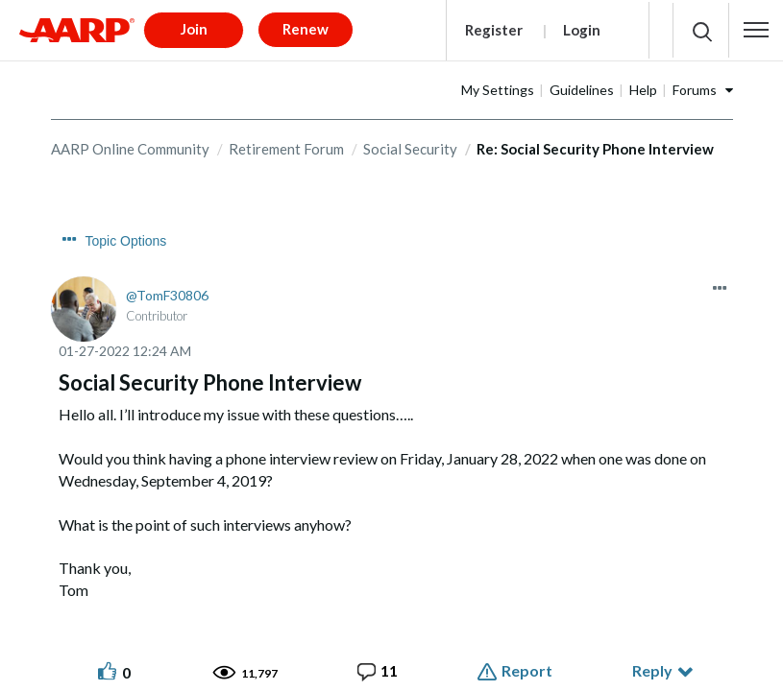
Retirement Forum (286, 142)
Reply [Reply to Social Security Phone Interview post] (652, 664)
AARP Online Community (130, 142)
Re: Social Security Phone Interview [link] (595, 142)
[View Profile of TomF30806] (167, 289)
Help (643, 83)
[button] (756, 27)
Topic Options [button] (126, 235)
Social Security (410, 142)
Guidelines (582, 83)
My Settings (497, 83)
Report (527, 664)
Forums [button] (695, 83)
